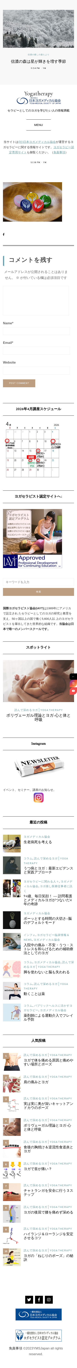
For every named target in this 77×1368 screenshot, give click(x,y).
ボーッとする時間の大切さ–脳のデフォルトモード (48, 921)
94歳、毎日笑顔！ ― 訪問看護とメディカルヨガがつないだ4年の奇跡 (48, 900)
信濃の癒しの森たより (38, 55)
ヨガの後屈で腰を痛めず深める (48, 1213)
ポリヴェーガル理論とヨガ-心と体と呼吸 (38, 718)
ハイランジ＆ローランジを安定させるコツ (48, 1236)
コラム (28, 858)
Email (8, 343)
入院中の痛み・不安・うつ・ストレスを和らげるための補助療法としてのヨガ (48, 949)
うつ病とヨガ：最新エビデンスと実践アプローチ (48, 871)
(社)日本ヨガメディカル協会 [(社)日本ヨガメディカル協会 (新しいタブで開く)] (37, 141)
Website (9, 362)
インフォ (29, 935)
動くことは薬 (34, 994)
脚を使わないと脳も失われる (47, 972)
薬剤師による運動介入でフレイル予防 (48, 1018)
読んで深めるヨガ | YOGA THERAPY (38, 710)
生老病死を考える (38, 842)
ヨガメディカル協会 (37, 837)
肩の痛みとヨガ (36, 1082)
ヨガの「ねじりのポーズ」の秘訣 (48, 1258)
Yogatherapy (38, 97)
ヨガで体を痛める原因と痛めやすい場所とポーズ (48, 1063)
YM (44, 68)
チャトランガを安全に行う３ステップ (48, 1193)
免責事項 (59, 152)
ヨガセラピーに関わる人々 (41, 881)
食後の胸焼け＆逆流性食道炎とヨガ (48, 1149)
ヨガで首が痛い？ (38, 1169)
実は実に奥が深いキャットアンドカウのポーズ (48, 1106)
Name (8, 323)
